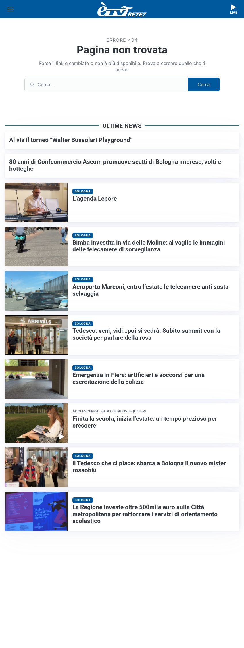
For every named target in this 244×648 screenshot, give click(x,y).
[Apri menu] (10, 9)
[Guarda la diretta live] (233, 9)
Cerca (203, 84)
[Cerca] (106, 84)
